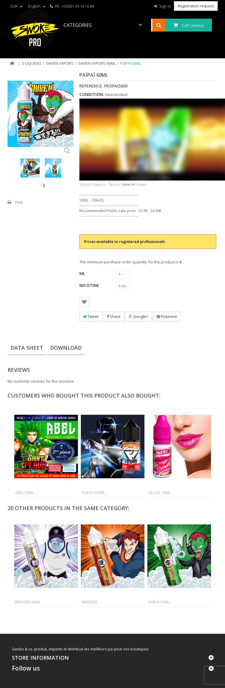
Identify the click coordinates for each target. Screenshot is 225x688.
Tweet (90, 316)
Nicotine (89, 285)
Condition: (91, 94)
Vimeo (141, 184)
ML (82, 273)
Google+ (138, 316)
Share (114, 316)
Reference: (91, 86)
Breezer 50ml (28, 602)
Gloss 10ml (159, 492)
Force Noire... (94, 492)
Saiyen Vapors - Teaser (100, 184)
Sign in (164, 6)
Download (66, 347)
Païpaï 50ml (158, 602)
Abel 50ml (24, 492)
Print (19, 202)
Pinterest (167, 316)
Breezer (89, 602)
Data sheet (27, 347)
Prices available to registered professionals (124, 241)
